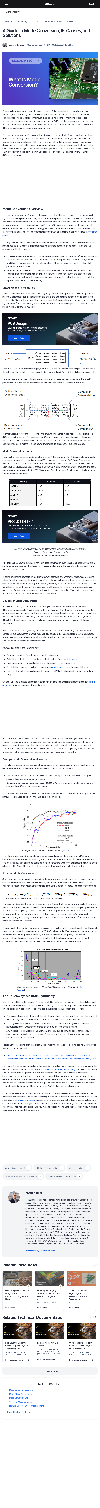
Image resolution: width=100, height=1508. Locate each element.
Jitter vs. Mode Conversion (18, 873)
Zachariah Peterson (17, 45)
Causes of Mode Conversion (19, 600)
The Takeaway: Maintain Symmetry (28, 996)
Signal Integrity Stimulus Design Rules (21, 1176)
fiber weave (72, 659)
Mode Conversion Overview (22, 209)
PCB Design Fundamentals (47, 1168)
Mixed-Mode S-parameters (18, 287)
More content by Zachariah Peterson (40, 1251)
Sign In (92, 4)
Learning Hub (7, 22)
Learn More (19, 338)
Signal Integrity (11, 11)
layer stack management (24, 1100)
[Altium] (50, 4)
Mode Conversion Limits (17, 451)
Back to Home (51, 1371)
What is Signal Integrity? (15, 1168)
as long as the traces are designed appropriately (53, 1069)
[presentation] (95, 1265)
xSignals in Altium (76, 1168)
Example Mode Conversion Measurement (27, 759)
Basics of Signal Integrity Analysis (62, 1176)
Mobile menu (6, 4)
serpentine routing (57, 667)
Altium (90, 1096)
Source (66, 850)
